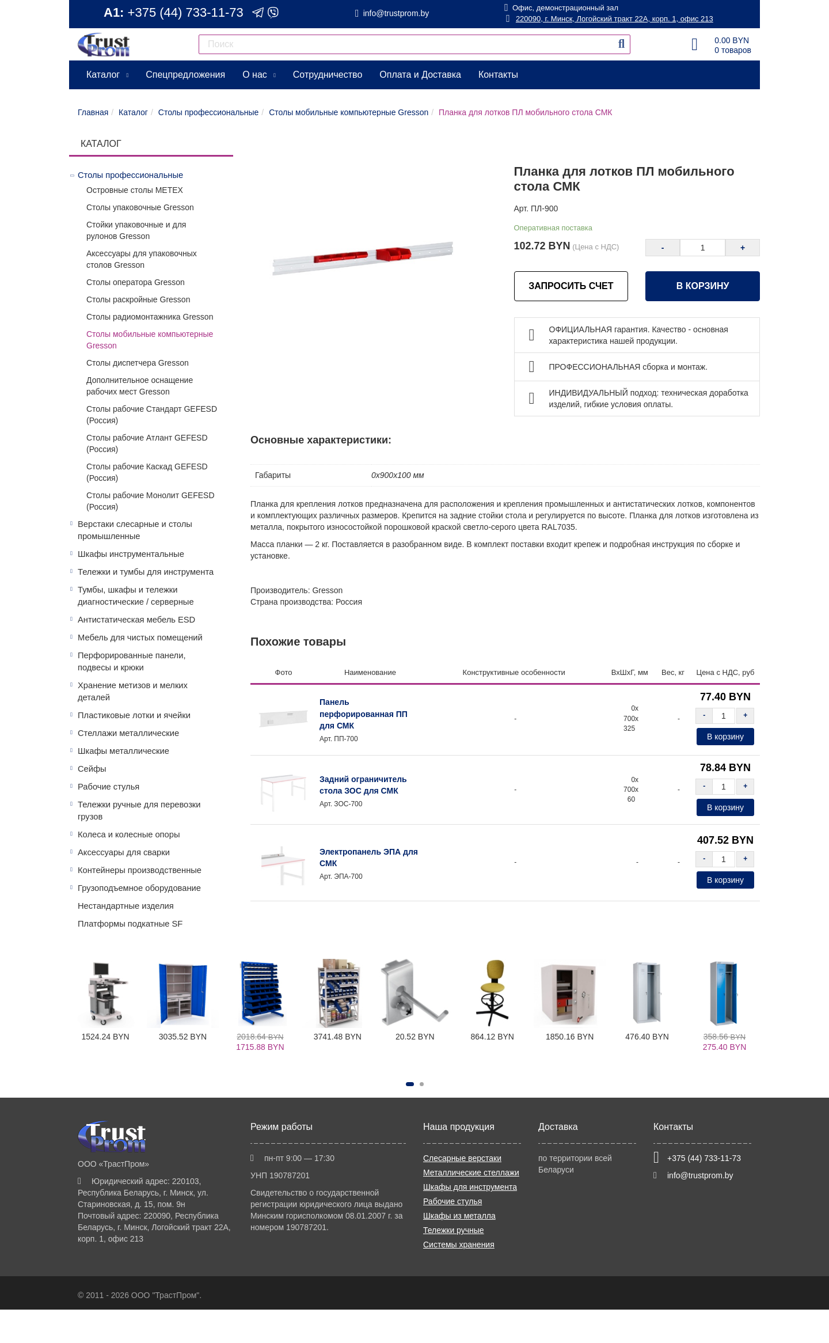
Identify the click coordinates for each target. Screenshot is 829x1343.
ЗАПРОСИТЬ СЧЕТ (570, 286)
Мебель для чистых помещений (140, 637)
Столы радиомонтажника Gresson (149, 316)
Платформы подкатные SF (130, 923)
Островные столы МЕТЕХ (134, 190)
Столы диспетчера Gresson (137, 362)
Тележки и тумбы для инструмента (146, 571)
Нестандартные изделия (126, 905)
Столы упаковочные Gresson (140, 207)
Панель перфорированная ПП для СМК (364, 713)
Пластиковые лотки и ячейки (134, 715)
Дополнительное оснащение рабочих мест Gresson (139, 385)
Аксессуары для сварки (124, 852)
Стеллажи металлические (128, 733)
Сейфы (92, 768)
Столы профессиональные (130, 175)
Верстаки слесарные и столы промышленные (135, 530)
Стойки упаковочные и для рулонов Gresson (136, 230)
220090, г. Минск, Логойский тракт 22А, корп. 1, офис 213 (609, 18)
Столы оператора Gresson (135, 282)
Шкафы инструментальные (131, 554)
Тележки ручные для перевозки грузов (139, 810)
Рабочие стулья (108, 786)
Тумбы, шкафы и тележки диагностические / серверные (136, 595)
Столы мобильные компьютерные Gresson (149, 339)
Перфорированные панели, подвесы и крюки (131, 661)
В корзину (702, 286)
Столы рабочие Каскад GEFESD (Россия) (147, 472)
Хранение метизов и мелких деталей (133, 691)
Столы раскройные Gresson (138, 299)
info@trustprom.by (396, 13)
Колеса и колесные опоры (129, 834)
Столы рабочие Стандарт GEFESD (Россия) (151, 414)
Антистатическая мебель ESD (136, 619)
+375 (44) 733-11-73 (186, 12)
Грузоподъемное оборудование (139, 888)
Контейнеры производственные (139, 870)
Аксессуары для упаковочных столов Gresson (141, 259)
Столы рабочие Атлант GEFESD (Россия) (147, 443)
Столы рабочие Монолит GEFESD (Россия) (150, 501)
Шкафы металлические (123, 751)
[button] (410, 1084)
